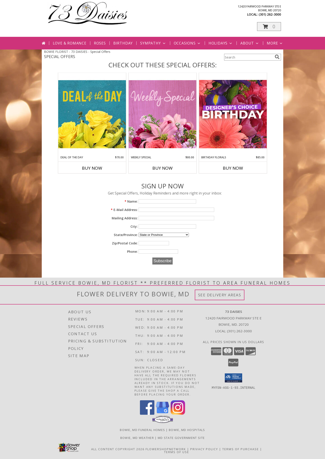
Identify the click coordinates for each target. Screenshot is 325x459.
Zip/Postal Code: (125, 243)
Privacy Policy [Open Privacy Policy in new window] (204, 449)
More (275, 43)
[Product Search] (248, 57)
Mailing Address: (125, 218)
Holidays (221, 43)
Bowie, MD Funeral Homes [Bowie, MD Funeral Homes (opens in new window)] (142, 430)
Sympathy (153, 43)
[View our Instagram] (178, 413)
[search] (277, 56)
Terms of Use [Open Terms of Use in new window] (176, 452)
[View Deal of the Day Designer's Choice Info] (92, 114)
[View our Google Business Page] (162, 413)
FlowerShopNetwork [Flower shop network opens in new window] (166, 449)
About (249, 43)
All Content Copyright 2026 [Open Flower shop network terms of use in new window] (117, 449)
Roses (100, 43)
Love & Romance (69, 43)
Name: (131, 201)
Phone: (132, 251)
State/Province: (126, 235)
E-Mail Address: (124, 210)
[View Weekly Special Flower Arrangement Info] (162, 114)
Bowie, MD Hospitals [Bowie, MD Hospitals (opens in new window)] (187, 430)
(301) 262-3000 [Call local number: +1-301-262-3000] (270, 14)
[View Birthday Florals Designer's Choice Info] (233, 114)
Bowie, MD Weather (137, 438)
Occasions (187, 43)
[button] (269, 26)
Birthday (123, 43)
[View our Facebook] (147, 413)
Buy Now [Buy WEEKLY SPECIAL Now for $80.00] (162, 168)
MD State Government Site (181, 438)
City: (134, 226)
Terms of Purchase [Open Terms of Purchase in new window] (240, 449)
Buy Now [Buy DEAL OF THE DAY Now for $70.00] (92, 168)
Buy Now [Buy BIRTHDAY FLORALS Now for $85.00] (233, 168)
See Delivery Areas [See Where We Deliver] (219, 294)
